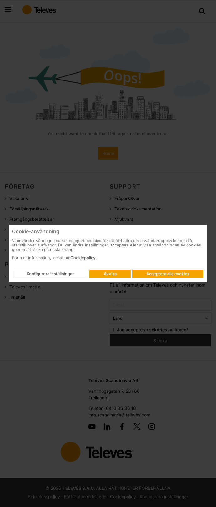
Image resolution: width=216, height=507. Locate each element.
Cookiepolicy (83, 257)
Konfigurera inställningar (50, 273)
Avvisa (110, 273)
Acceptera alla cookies (167, 273)
